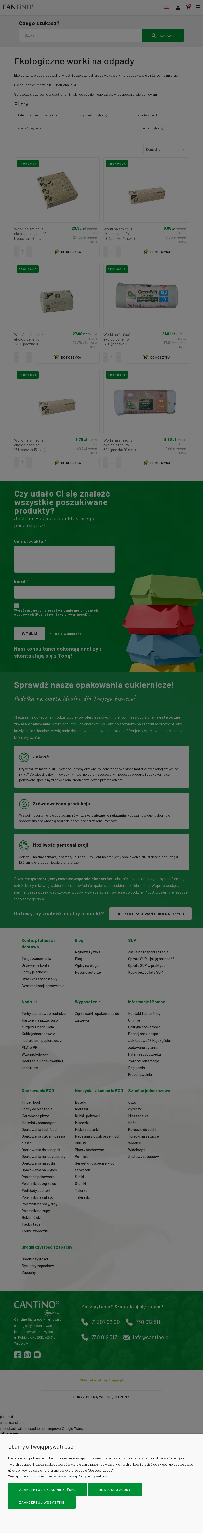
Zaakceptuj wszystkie (42, 1502)
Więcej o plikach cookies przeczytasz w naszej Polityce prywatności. (59, 1476)
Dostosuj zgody (115, 1489)
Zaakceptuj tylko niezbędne (47, 1489)
